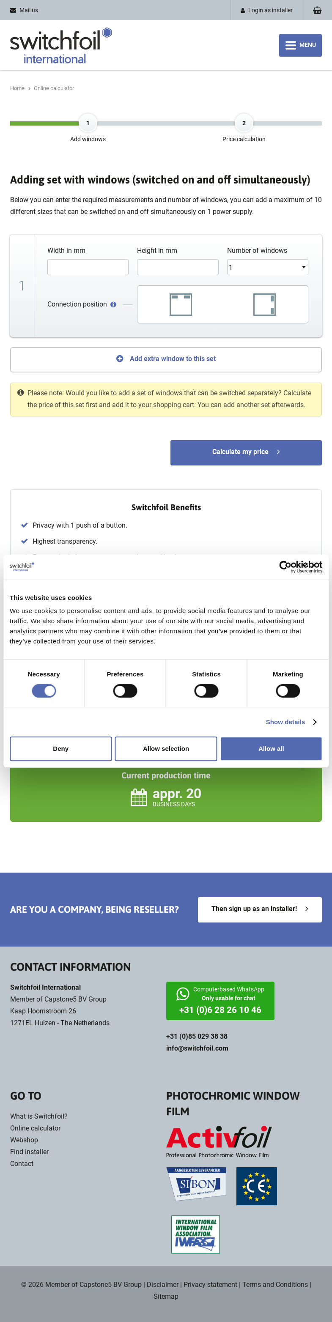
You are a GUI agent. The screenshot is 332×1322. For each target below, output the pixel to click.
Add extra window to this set (173, 359)
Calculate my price (240, 452)
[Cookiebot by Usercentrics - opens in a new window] (285, 567)
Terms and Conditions (275, 1285)
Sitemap (166, 1296)
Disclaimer (162, 1285)
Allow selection (166, 748)
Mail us (28, 10)
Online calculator (35, 1128)
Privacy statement (210, 1285)
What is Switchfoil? (39, 1116)
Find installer (29, 1152)
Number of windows (257, 250)
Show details (285, 721)
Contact (21, 1164)
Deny (61, 748)
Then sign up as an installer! (254, 909)
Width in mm (66, 250)
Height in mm (157, 250)
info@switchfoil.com (197, 1048)
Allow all (271, 748)
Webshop (24, 1140)
